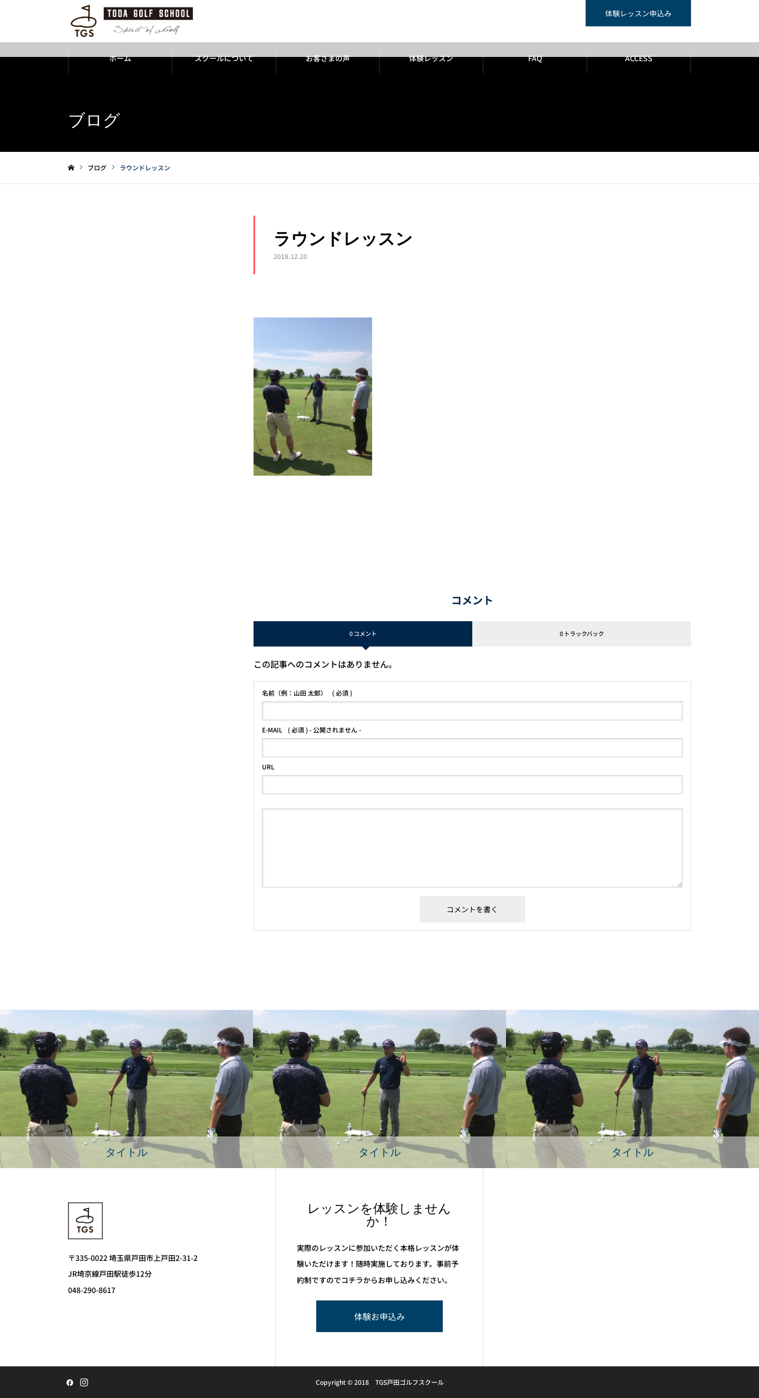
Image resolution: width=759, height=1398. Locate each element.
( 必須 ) (307, 693)
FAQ (535, 58)
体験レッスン (431, 58)
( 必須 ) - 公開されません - (311, 730)
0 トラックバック (582, 633)
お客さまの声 (328, 58)
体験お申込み (379, 1316)
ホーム (120, 58)
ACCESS (639, 58)
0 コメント (363, 633)
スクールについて (224, 58)
